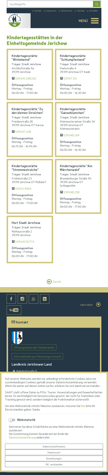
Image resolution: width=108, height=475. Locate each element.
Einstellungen (54, 458)
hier (83, 406)
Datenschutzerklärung (22, 437)
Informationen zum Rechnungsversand (37, 356)
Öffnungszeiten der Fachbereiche (34, 347)
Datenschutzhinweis (54, 446)
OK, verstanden (54, 464)
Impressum (54, 452)
